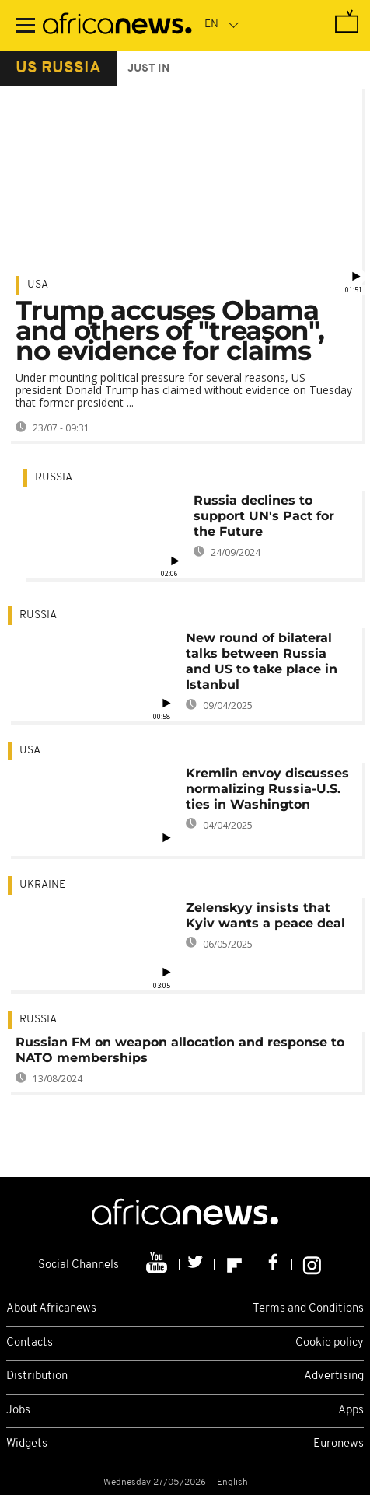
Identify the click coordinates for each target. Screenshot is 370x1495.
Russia (53, 478)
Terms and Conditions (308, 1309)
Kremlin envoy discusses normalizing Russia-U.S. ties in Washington (267, 789)
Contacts (29, 1343)
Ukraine (42, 885)
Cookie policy (329, 1343)
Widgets (26, 1444)
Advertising (334, 1376)
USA (37, 285)
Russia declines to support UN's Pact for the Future (264, 516)
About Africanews (51, 1309)
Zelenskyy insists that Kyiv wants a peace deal (265, 915)
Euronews (338, 1444)
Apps (351, 1410)
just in (148, 69)
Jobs (18, 1410)
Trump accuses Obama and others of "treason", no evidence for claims (170, 330)
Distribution (37, 1376)
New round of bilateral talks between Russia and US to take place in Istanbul (261, 661)
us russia (58, 68)
